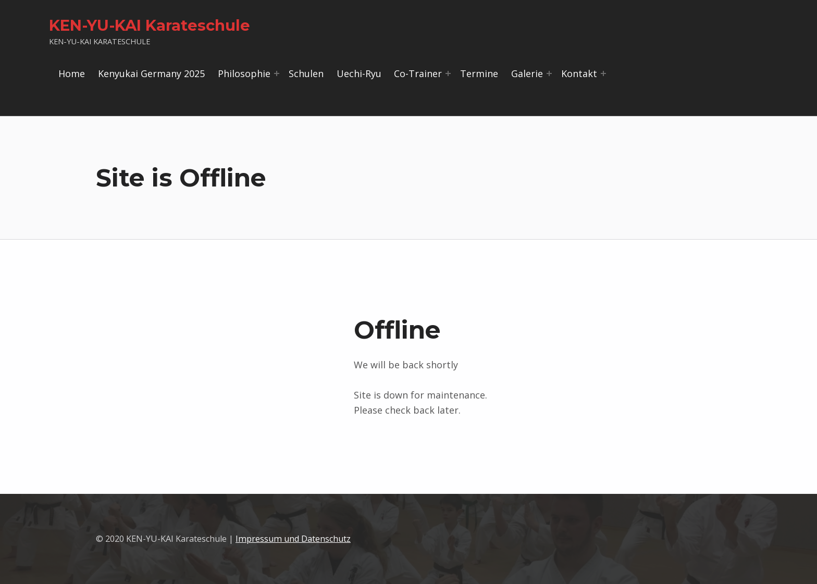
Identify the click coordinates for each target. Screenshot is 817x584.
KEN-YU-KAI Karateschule (149, 25)
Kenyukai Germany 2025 (151, 73)
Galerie (527, 73)
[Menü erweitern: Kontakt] (603, 73)
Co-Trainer (418, 73)
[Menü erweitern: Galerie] (549, 73)
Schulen (306, 73)
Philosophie (244, 73)
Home (71, 73)
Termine (479, 73)
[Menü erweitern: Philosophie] (276, 73)
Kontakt (579, 73)
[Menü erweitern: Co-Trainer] (448, 73)
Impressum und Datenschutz (293, 538)
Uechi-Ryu (359, 73)
